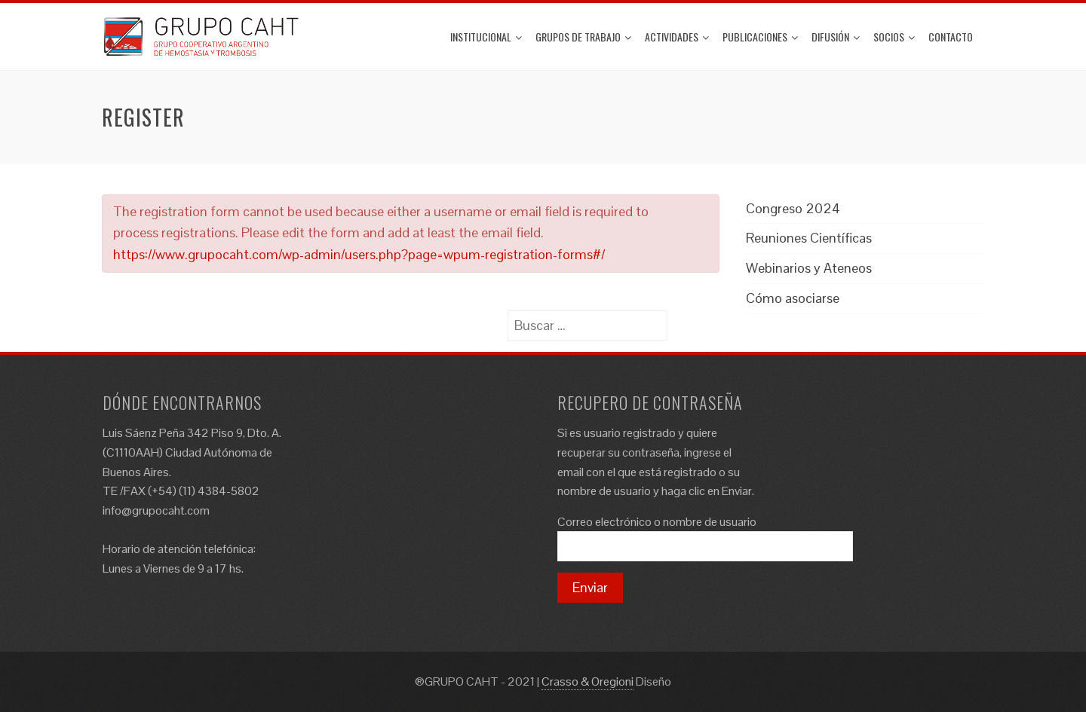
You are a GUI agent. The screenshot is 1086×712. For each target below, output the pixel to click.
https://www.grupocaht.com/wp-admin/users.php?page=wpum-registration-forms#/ (359, 254)
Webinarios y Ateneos (809, 268)
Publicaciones (760, 36)
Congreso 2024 (793, 208)
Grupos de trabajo (583, 36)
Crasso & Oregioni (587, 681)
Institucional (486, 36)
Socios (894, 36)
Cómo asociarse (792, 298)
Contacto (950, 36)
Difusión (835, 36)
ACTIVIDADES (677, 36)
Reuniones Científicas (809, 237)
